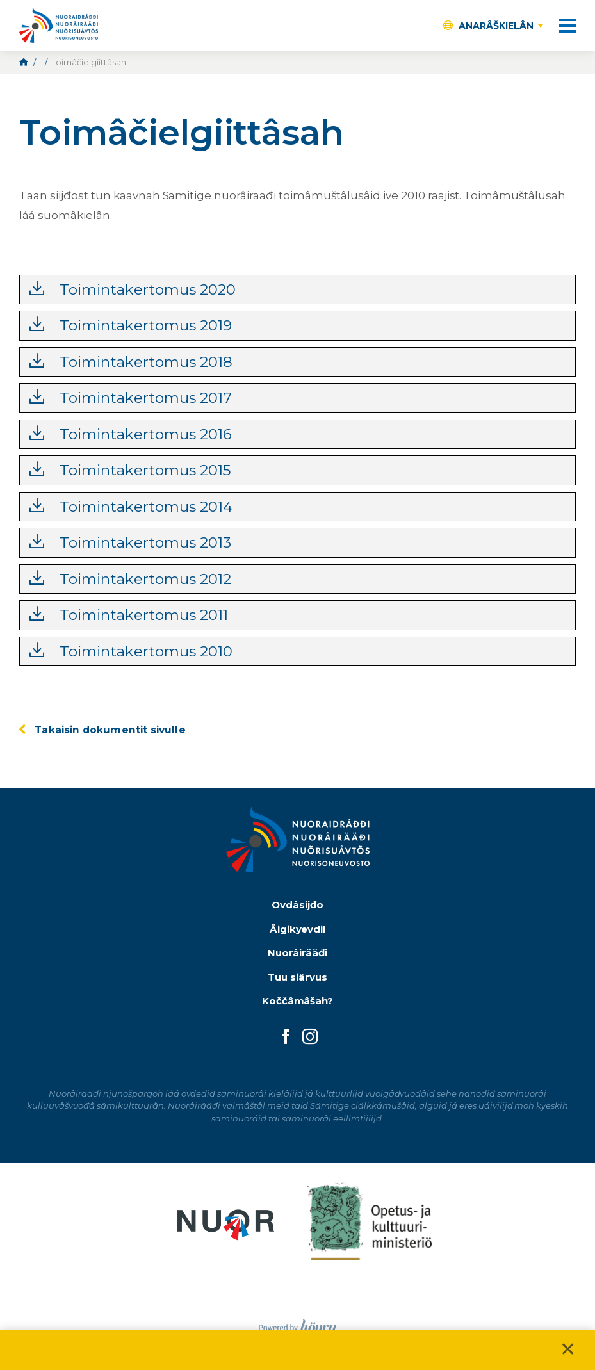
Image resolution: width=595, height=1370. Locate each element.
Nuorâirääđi (297, 953)
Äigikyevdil (298, 929)
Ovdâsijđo (297, 905)
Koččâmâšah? (298, 1001)
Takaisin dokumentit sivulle (110, 730)
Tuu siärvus (297, 977)
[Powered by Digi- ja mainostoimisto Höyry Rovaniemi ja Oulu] (297, 1324)
